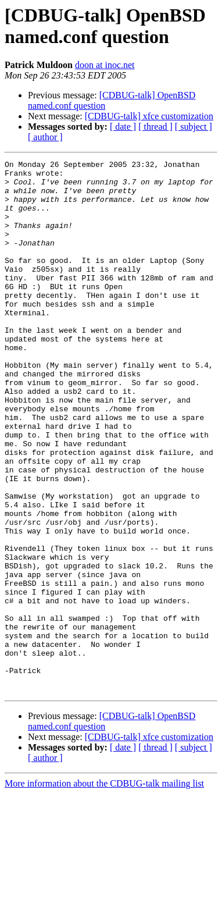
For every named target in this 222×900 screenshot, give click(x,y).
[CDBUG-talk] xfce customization (149, 116)
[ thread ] (155, 126)
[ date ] (123, 126)
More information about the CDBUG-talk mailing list (104, 890)
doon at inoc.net (105, 65)
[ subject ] (193, 126)
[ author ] (45, 137)
